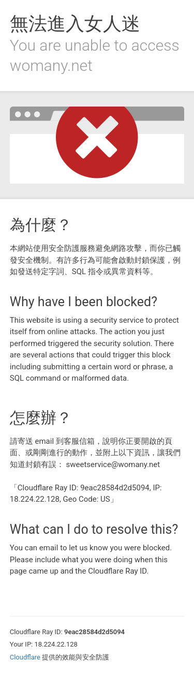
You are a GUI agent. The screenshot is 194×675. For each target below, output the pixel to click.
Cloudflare (25, 657)
